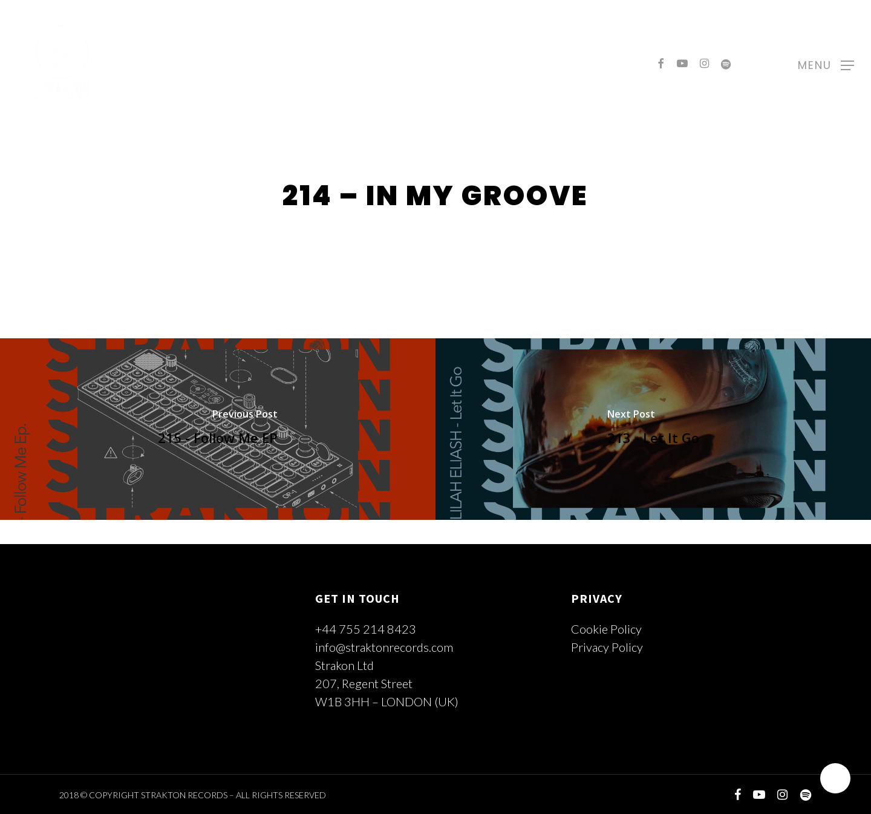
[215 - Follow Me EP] (218, 429)
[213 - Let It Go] (653, 429)
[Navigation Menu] (826, 63)
